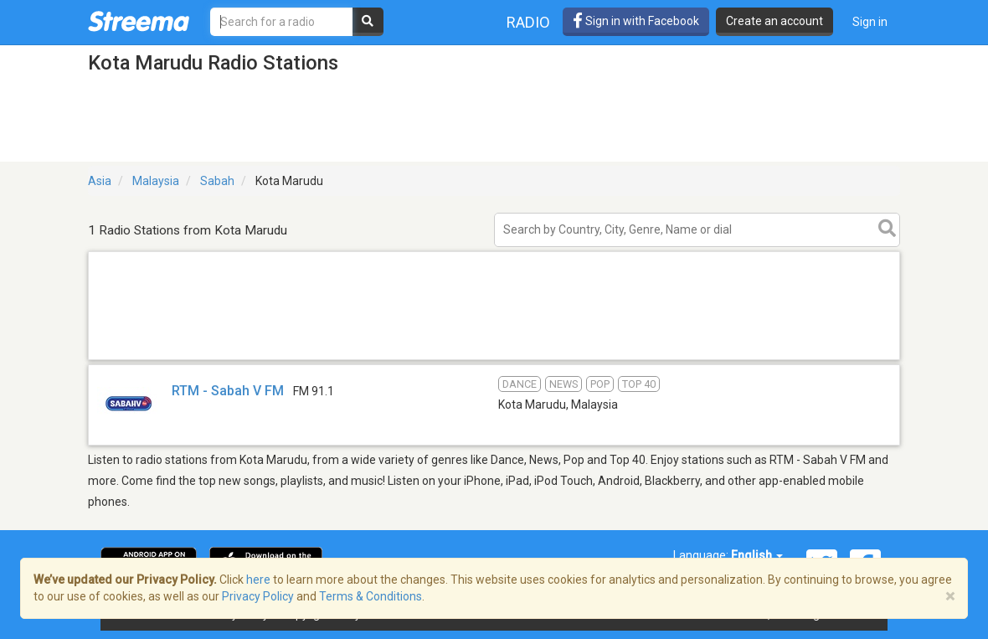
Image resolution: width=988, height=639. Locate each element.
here (258, 579)
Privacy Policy (258, 596)
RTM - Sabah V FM (228, 391)
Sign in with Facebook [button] (636, 21)
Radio (528, 22)
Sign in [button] (870, 21)
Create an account (774, 21)
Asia (99, 181)
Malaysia (155, 181)
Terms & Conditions (370, 596)
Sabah (217, 181)
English (757, 555)
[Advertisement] (494, 358)
